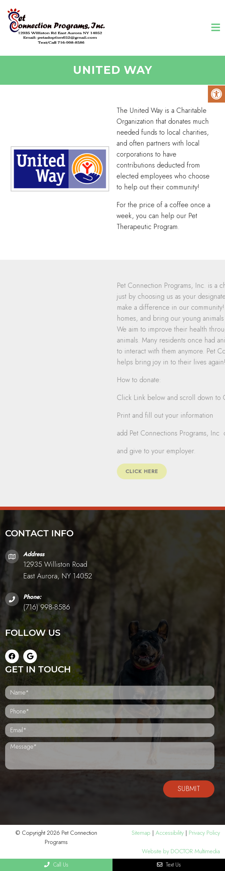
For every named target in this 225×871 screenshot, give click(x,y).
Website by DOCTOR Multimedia (181, 851)
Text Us (169, 865)
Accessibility (170, 833)
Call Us (56, 865)
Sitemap (141, 833)
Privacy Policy (204, 833)
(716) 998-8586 (46, 607)
